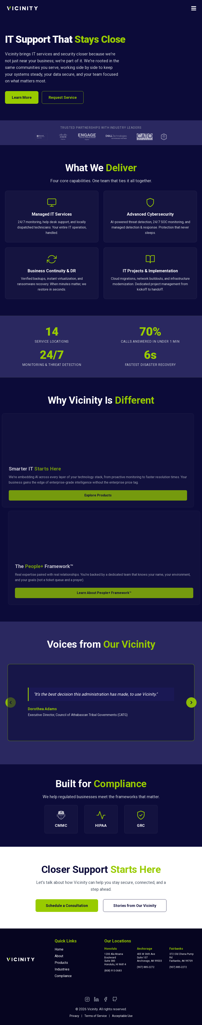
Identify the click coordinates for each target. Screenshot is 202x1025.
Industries (62, 969)
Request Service (63, 97)
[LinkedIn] (96, 1000)
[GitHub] (114, 1000)
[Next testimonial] (191, 702)
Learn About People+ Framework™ (108, 593)
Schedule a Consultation (67, 905)
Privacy (74, 1016)
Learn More (22, 97)
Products (61, 963)
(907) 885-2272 (145, 967)
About (59, 956)
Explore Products (94, 495)
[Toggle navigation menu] (193, 8)
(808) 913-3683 (113, 970)
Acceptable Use (122, 1016)
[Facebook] (105, 1000)
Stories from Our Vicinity (134, 905)
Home (59, 949)
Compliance (63, 976)
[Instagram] (87, 1000)
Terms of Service (95, 1016)
